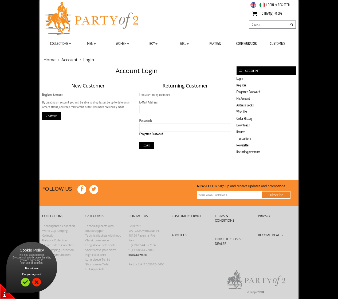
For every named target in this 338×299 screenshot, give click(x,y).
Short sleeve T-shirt (98, 264)
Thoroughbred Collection (58, 226)
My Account (243, 98)
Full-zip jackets (94, 269)
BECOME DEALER (270, 235)
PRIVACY (264, 216)
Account (69, 60)
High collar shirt (95, 255)
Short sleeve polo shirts (100, 250)
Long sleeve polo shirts (100, 245)
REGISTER (284, 5)
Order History (245, 118)
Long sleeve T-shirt (97, 259)
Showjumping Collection (58, 250)
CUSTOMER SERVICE (187, 216)
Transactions (244, 138)
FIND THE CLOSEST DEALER (229, 241)
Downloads (243, 125)
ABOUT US (179, 235)
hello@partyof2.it (137, 255)
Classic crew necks (97, 240)
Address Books (245, 105)
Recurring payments (248, 152)
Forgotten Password (151, 134)
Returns (241, 132)
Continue (51, 116)
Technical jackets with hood (103, 235)
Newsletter (243, 145)
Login (88, 60)
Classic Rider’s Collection (58, 245)
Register (241, 85)
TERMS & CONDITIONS (224, 218)
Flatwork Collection (54, 240)
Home (50, 60)
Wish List (242, 112)
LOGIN (270, 5)
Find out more (31, 268)
